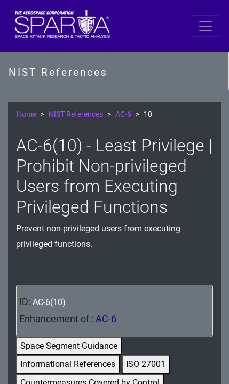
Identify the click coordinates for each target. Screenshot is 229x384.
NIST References (76, 114)
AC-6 (123, 114)
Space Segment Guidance (68, 346)
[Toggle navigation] (205, 26)
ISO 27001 (145, 364)
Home (26, 114)
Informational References (67, 364)
